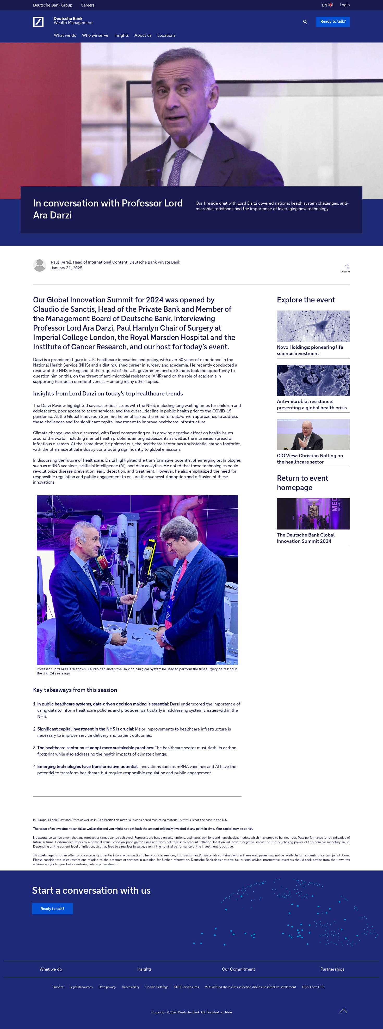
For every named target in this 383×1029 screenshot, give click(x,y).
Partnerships (332, 969)
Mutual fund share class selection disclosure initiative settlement (250, 987)
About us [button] (152, 35)
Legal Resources (81, 987)
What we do (51, 969)
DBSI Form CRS (313, 987)
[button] (270, 268)
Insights (144, 969)
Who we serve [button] (104, 35)
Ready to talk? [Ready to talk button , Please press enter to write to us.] (333, 21)
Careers (87, 5)
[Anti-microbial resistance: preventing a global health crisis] (313, 389)
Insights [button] (131, 35)
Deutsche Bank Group (52, 5)
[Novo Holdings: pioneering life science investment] (313, 334)
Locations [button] (176, 35)
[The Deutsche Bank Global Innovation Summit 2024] (313, 522)
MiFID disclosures (186, 987)
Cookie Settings (156, 987)
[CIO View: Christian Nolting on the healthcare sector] (313, 443)
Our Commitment (238, 969)
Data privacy (107, 987)
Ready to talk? (52, 908)
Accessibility (130, 987)
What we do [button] (74, 35)
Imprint (58, 987)
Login (345, 4)
